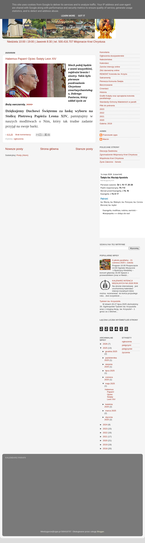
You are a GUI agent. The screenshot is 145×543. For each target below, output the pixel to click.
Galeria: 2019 (106, 123)
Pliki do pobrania (107, 105)
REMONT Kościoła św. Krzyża (113, 74)
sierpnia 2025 (108, 365)
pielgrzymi (126, 345)
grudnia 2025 (111, 351)
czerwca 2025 (108, 378)
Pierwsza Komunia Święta (111, 81)
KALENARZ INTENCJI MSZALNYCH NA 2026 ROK (125, 282)
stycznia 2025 (108, 418)
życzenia (126, 352)
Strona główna (49, 148)
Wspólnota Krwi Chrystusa (112, 158)
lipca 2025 (110, 371)
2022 (102, 113)
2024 (105, 424)
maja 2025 (110, 383)
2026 (105, 344)
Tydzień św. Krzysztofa (110, 301)
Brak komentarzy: (23, 134)
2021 (102, 116)
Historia (103, 92)
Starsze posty (84, 148)
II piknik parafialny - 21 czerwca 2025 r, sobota (122, 261)
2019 (105, 444)
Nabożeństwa (106, 59)
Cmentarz (104, 88)
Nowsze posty (14, 148)
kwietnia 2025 (108, 405)
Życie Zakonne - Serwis (110, 162)
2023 (102, 109)
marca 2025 (110, 411)
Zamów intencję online (110, 67)
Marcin (106, 139)
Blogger (100, 531)
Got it (81, 15)
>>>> (29, 104)
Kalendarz (104, 63)
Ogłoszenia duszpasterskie (112, 56)
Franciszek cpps (110, 135)
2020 (102, 120)
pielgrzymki (127, 349)
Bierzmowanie (106, 85)
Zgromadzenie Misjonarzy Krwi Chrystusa (118, 154)
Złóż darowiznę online (109, 70)
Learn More (68, 15)
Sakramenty (105, 78)
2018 (105, 448)
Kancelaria (104, 52)
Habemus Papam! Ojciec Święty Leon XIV (30, 58)
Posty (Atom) (22, 155)
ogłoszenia (19, 139)
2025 (105, 348)
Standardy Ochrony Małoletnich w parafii (118, 102)
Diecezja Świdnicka (108, 151)
